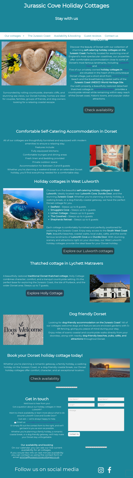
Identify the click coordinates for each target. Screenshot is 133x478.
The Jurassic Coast (39, 35)
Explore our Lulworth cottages (88, 251)
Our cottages (13, 35)
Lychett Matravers (104, 89)
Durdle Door (104, 66)
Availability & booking (67, 35)
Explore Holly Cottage (45, 293)
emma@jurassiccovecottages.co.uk (43, 422)
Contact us (111, 35)
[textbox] (66, 6)
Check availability (99, 110)
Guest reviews (92, 35)
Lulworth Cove (120, 76)
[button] (24, 36)
